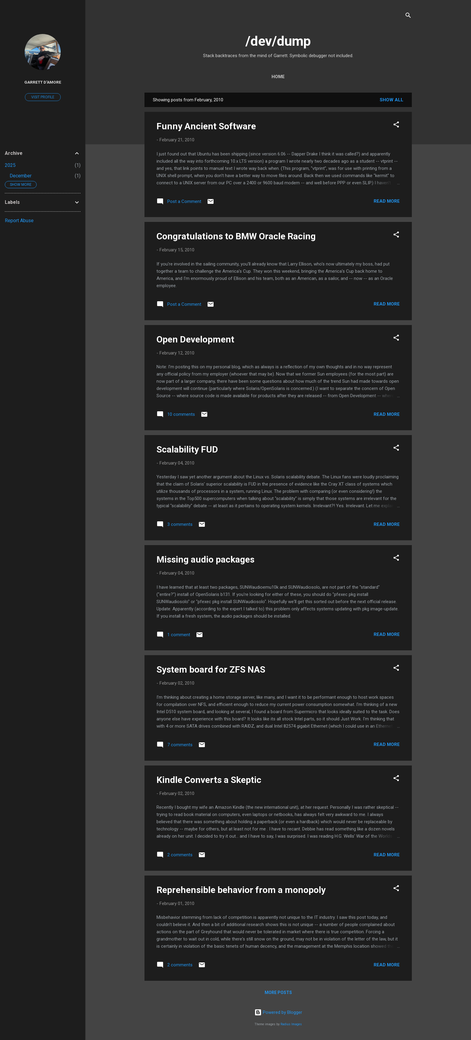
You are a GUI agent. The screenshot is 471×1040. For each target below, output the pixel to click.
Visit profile (42, 97)
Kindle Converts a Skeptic (208, 780)
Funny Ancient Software (206, 126)
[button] (396, 125)
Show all (391, 100)
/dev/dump (278, 41)
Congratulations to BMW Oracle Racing (236, 236)
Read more (387, 201)
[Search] (408, 16)
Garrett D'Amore (42, 82)
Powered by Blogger (278, 1012)
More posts (278, 992)
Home (278, 76)
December (21, 176)
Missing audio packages (205, 559)
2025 (10, 165)
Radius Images (291, 1024)
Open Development (195, 339)
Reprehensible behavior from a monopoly (241, 890)
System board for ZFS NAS (210, 669)
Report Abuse (19, 220)
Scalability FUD (187, 449)
